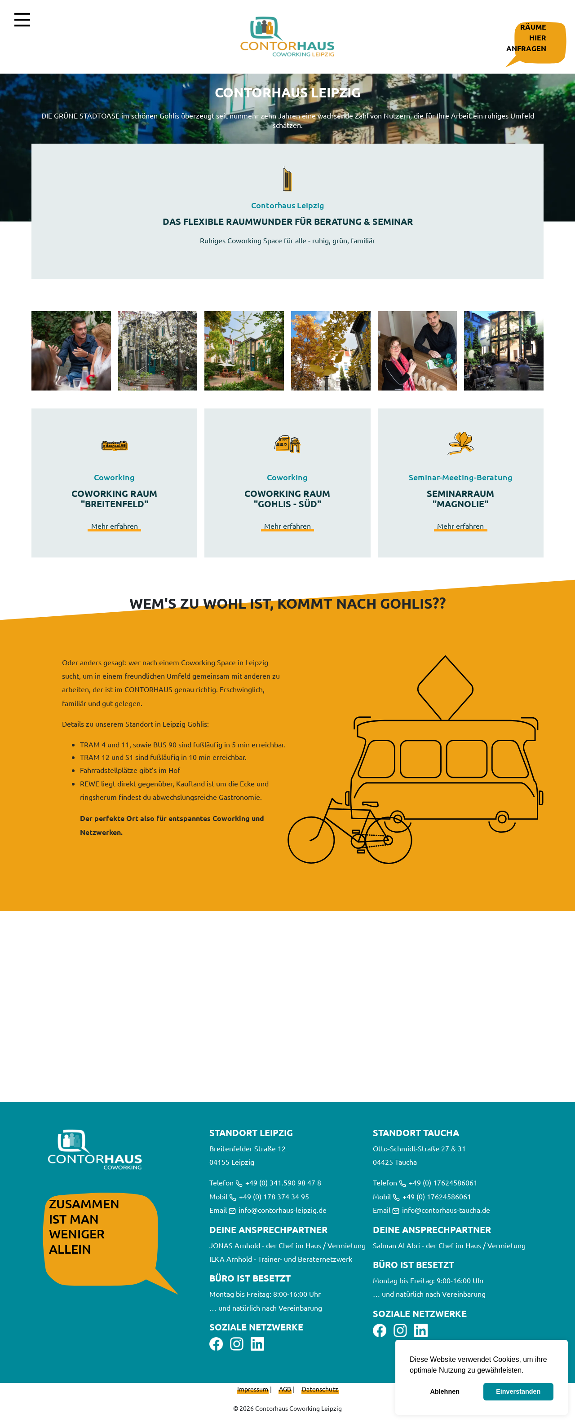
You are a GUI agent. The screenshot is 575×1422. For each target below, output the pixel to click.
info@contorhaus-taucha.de (441, 1209)
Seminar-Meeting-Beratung (461, 477)
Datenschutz (320, 1389)
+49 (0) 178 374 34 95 (269, 1196)
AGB (285, 1389)
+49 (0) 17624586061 (438, 1182)
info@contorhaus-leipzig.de (278, 1209)
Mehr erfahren (114, 525)
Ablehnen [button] (445, 1391)
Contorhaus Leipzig (287, 205)
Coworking (114, 477)
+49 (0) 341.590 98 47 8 (278, 1182)
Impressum (252, 1389)
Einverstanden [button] (518, 1391)
